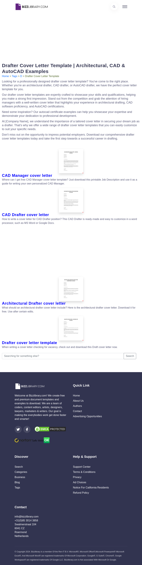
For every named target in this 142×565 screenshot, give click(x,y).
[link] (18, 429)
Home (5, 76)
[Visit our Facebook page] (26, 429)
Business (20, 477)
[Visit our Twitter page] (18, 429)
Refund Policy (81, 492)
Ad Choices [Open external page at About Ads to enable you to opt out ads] (79, 482)
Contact (77, 411)
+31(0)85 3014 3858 (26, 520)
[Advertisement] (71, 36)
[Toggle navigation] (124, 6)
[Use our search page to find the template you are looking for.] (114, 6)
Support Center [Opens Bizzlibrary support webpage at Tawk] (82, 466)
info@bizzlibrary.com (27, 516)
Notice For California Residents (91, 487)
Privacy (77, 477)
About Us (78, 400)
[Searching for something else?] (63, 356)
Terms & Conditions (84, 472)
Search (130, 356)
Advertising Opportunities (87, 416)
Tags (14, 76)
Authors (77, 406)
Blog (17, 482)
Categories (21, 472)
